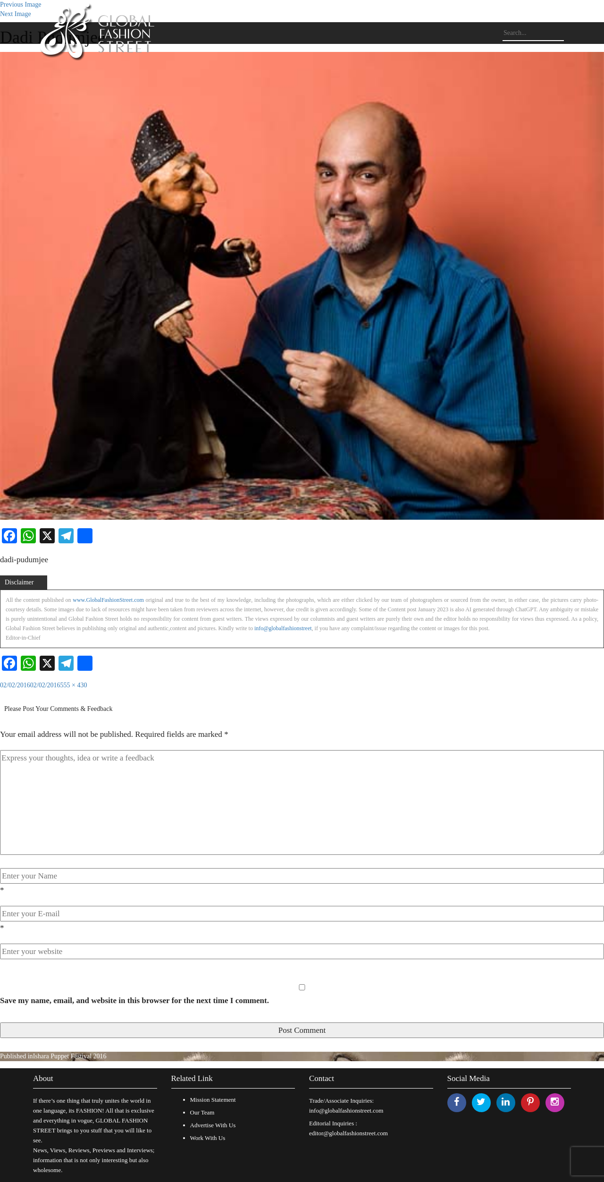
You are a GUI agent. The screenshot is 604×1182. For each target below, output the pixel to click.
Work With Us (208, 1137)
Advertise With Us (213, 1125)
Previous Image (20, 4)
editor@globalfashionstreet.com (348, 1133)
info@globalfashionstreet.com (346, 1110)
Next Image (15, 13)
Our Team (202, 1112)
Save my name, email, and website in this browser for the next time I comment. (134, 1000)
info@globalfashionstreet (283, 628)
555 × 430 (73, 685)
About (43, 1078)
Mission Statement (213, 1099)
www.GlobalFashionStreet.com (108, 600)
